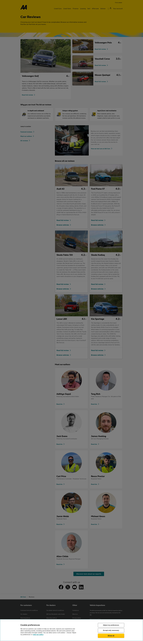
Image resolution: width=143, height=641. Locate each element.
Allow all (111, 636)
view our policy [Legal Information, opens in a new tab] (38, 634)
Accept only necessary (111, 630)
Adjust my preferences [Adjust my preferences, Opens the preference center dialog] (111, 625)
